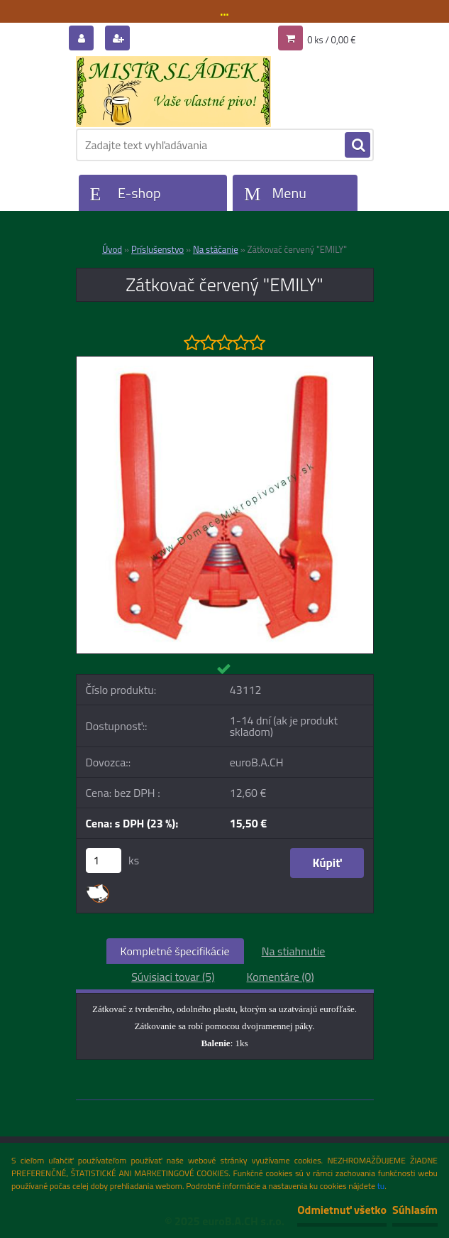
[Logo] (173, 91)
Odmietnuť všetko (342, 1209)
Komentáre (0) (280, 976)
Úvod (112, 249)
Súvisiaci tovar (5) (172, 976)
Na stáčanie (215, 249)
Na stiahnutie (294, 951)
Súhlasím (415, 1209)
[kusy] (103, 860)
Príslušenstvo (157, 249)
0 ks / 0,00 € (331, 40)
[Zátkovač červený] (225, 362)
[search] (357, 145)
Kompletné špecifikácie (175, 951)
